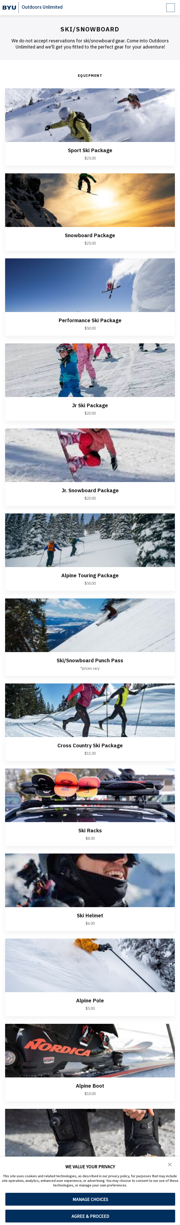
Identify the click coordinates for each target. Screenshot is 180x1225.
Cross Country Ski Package (90, 745)
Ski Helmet (90, 915)
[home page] (9, 7)
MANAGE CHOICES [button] (90, 1199)
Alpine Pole (90, 1000)
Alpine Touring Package (90, 575)
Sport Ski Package (90, 150)
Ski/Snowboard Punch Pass (90, 660)
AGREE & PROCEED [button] (90, 1216)
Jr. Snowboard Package (90, 490)
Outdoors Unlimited (42, 7)
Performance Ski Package (90, 320)
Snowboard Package (90, 235)
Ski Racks (90, 830)
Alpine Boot (90, 1085)
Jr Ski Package (90, 405)
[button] (170, 1164)
